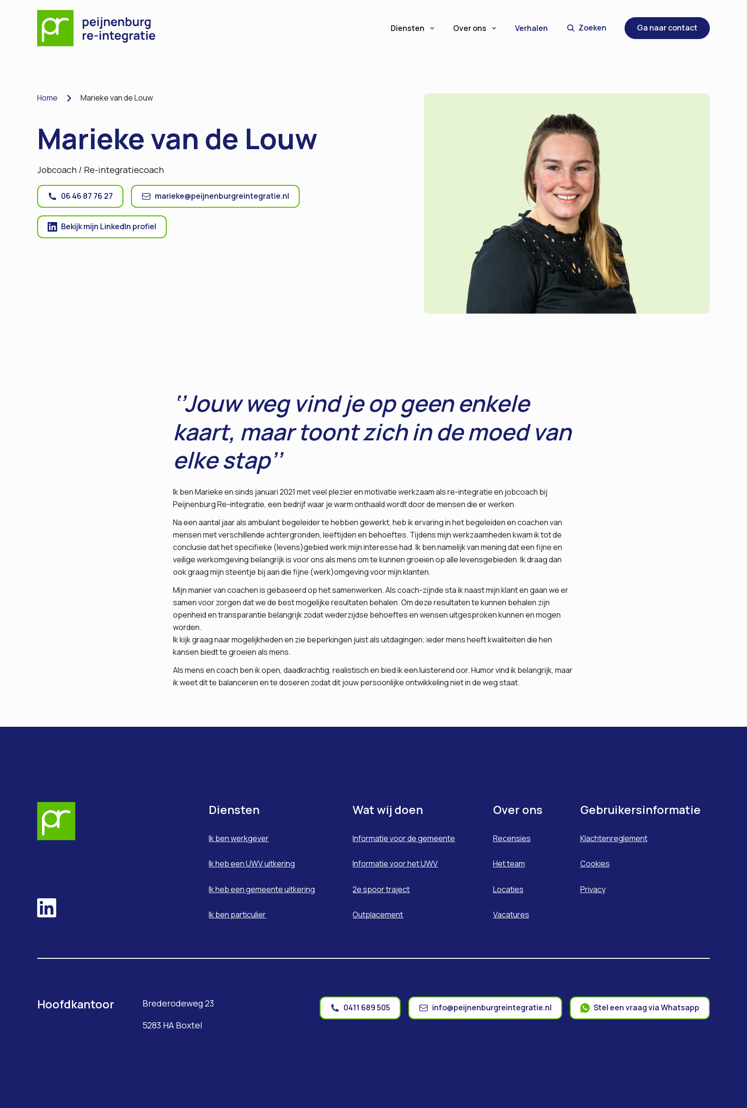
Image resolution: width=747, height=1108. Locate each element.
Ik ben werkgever (239, 838)
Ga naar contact (667, 27)
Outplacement (378, 914)
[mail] (485, 1007)
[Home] (103, 28)
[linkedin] (46, 909)
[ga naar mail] (215, 196)
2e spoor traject (381, 889)
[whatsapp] (640, 1007)
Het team (509, 863)
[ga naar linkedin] (102, 226)
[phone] (360, 1007)
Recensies (512, 838)
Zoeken (586, 27)
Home (47, 97)
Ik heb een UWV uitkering (252, 863)
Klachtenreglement (613, 838)
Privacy (593, 889)
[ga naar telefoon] (80, 196)
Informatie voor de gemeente (404, 838)
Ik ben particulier (237, 914)
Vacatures (511, 914)
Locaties (508, 889)
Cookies (595, 863)
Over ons (475, 28)
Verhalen (531, 28)
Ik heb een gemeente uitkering (262, 889)
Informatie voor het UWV (395, 863)
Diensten (413, 28)
